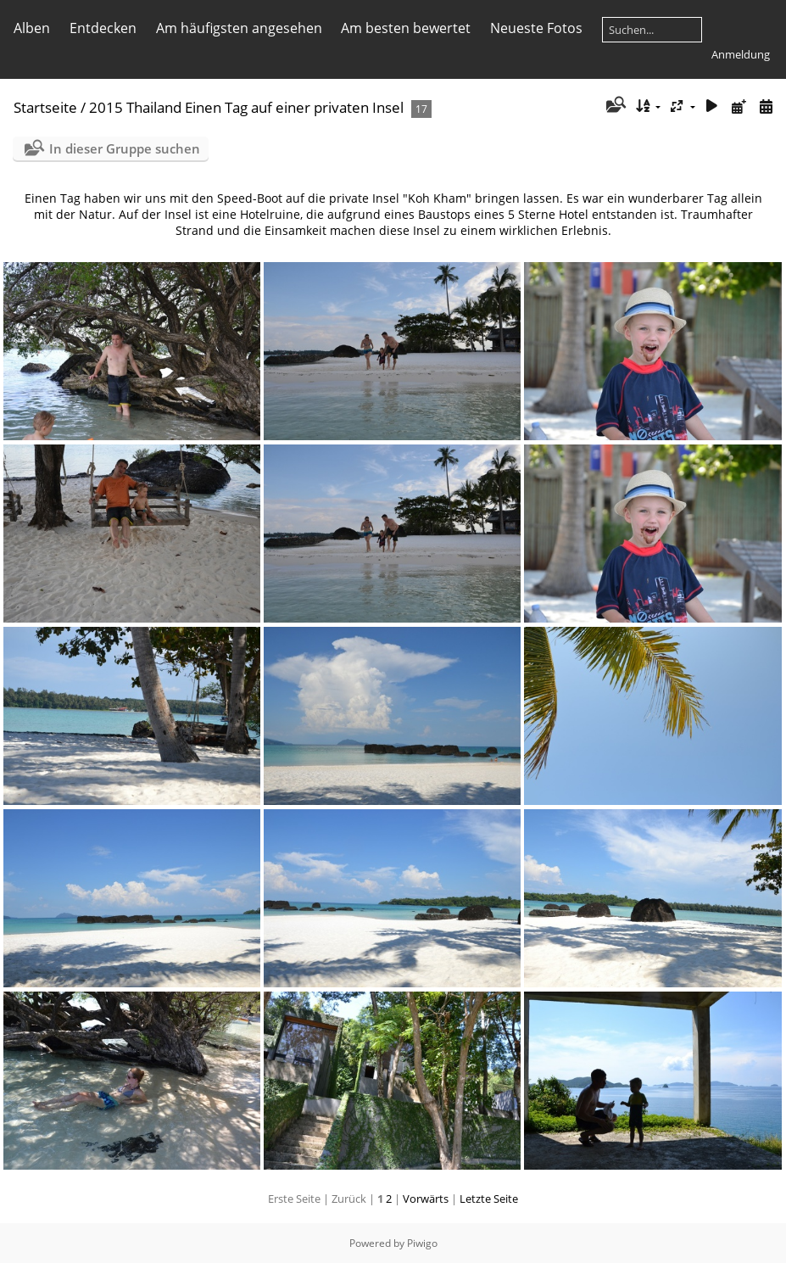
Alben (32, 28)
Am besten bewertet (406, 28)
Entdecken (103, 28)
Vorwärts (426, 1198)
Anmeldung (740, 54)
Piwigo (422, 1243)
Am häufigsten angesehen (239, 28)
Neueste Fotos (536, 28)
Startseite (45, 107)
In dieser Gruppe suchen (124, 148)
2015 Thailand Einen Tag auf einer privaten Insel (246, 107)
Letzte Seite (489, 1198)
